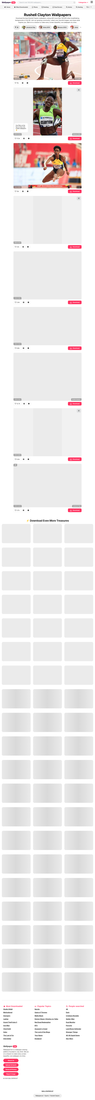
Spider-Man (70, 1019)
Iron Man (6, 1025)
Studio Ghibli (8, 1009)
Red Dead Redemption (43, 1022)
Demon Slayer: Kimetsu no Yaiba (46, 1019)
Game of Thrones (41, 1012)
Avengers (6, 1016)
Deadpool (38, 1039)
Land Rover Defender (73, 1029)
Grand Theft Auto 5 (10, 1022)
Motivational (7, 1012)
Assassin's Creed (41, 1029)
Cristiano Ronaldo (72, 1016)
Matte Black (39, 1016)
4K (67, 1009)
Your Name (39, 1035)
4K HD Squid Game (73, 1035)
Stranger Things (72, 1032)
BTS (36, 1025)
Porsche (69, 1025)
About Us (11, 1060)
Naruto (37, 1009)
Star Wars (69, 1039)
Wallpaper (9, 2)
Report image (10, 1074)
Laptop (5, 1019)
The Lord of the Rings (42, 1032)
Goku (5, 1032)
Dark (67, 1012)
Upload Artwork (11, 1065)
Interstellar (7, 1039)
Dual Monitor (70, 1022)
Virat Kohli (7, 1029)
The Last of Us (8, 1035)
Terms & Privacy (10, 1069)
